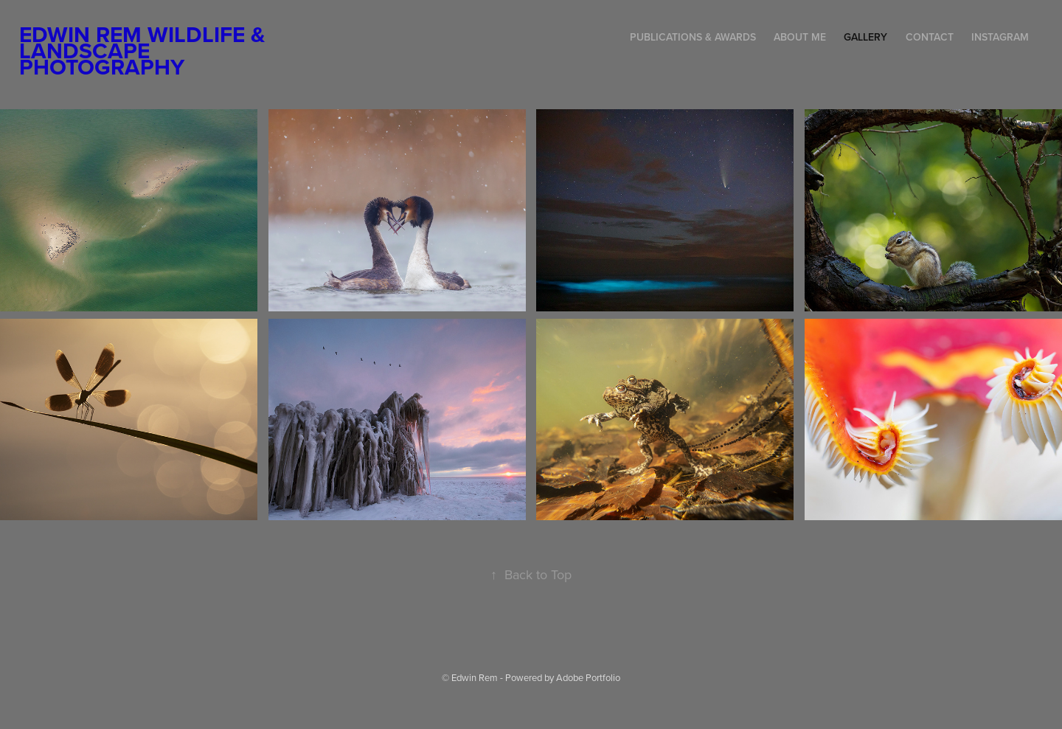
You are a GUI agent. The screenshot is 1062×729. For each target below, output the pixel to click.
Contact (930, 37)
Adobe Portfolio (588, 677)
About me (800, 37)
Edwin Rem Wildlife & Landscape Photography (145, 50)
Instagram (1000, 37)
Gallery (865, 37)
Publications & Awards (693, 37)
